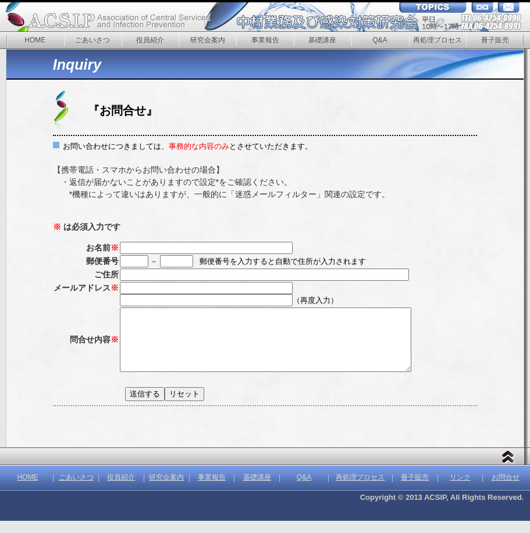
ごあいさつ (92, 40)
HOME (34, 40)
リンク (460, 489)
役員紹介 (150, 40)
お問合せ (506, 489)
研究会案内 (207, 40)
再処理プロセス (437, 40)
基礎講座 (322, 40)
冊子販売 (495, 40)
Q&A (379, 40)
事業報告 (265, 40)
